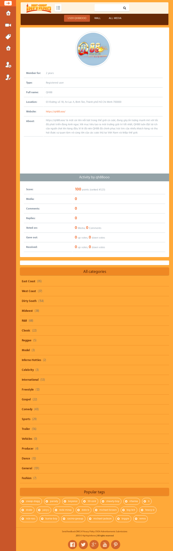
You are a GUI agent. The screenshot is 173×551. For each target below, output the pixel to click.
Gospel (26, 399)
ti (149, 501)
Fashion (26, 478)
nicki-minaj (65, 509)
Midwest (27, 310)
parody (54, 501)
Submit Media (8, 25)
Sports (26, 419)
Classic (26, 330)
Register (8, 77)
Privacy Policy (88, 531)
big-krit (131, 509)
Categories (58, 8)
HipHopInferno (89, 536)
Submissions (8, 48)
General (27, 468)
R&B (24, 320)
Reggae (26, 340)
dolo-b (85, 509)
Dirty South (29, 301)
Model (26, 350)
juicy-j (45, 509)
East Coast (28, 281)
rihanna (133, 501)
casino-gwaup (75, 518)
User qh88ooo (77, 18)
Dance (26, 458)
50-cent (92, 501)
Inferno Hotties (31, 360)
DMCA (79, 531)
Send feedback (68, 531)
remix (142, 518)
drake (29, 509)
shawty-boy (112, 501)
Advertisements (108, 531)
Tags (8, 37)
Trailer (26, 429)
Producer (27, 448)
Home (8, 13)
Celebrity (28, 370)
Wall (97, 18)
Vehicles (27, 438)
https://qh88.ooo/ (55, 111)
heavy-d (149, 509)
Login (8, 64)
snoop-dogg (33, 501)
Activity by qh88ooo (94, 177)
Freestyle (28, 389)
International (30, 379)
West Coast (29, 291)
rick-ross (30, 518)
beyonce (73, 501)
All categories (94, 271)
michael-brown (108, 509)
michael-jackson (102, 518)
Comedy (27, 409)
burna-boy (51, 518)
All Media (115, 18)
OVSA (97, 531)
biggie (125, 518)
